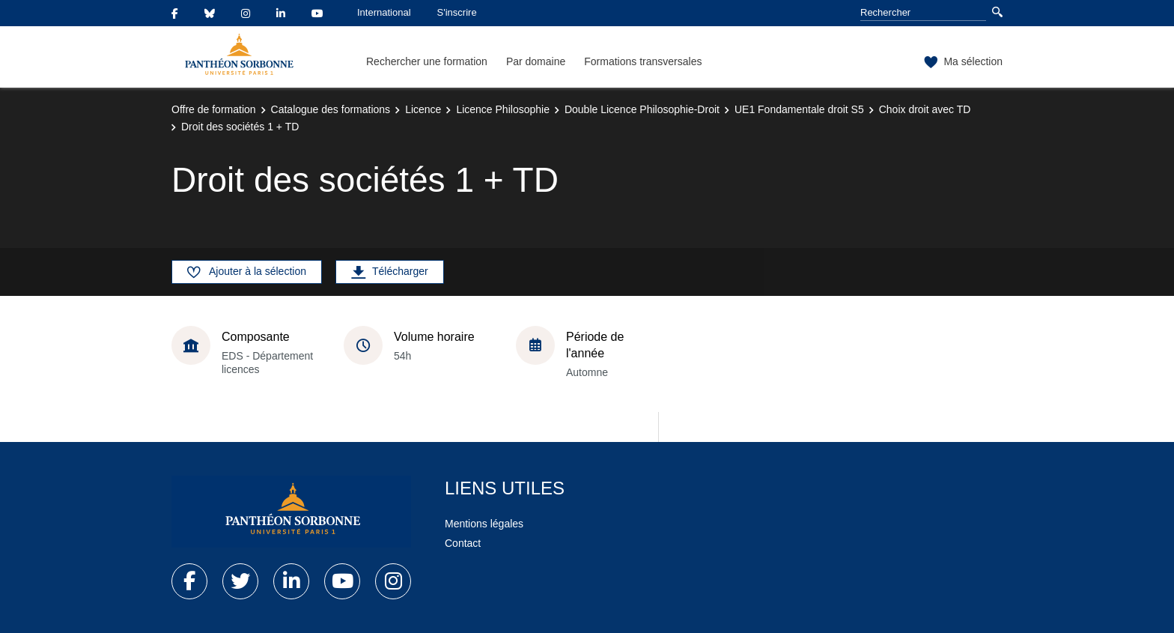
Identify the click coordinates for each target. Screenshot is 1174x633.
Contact (463, 543)
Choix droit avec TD (925, 109)
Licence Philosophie (503, 109)
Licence (423, 109)
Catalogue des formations (331, 109)
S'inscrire (457, 12)
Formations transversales (643, 61)
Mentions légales (484, 524)
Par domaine (535, 61)
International (384, 12)
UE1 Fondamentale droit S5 (799, 109)
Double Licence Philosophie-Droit (642, 109)
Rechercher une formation (426, 61)
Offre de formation (213, 109)
